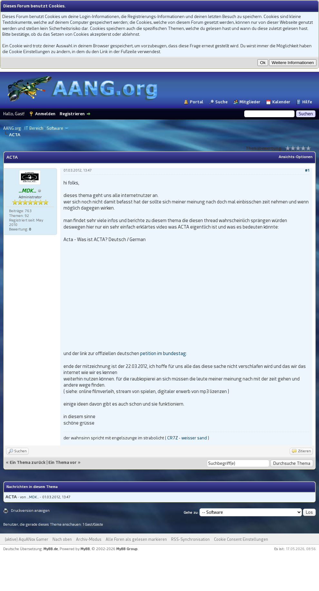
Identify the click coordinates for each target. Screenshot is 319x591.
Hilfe (307, 101)
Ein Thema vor (62, 462)
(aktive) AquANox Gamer (26, 539)
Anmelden (45, 113)
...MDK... (33, 497)
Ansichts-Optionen (296, 157)
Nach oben (62, 539)
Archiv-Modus (89, 539)
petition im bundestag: (163, 353)
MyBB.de (51, 549)
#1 (307, 170)
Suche (221, 101)
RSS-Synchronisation (190, 539)
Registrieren (72, 113)
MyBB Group (127, 549)
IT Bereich (33, 128)
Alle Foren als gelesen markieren (136, 539)
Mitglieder (249, 101)
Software (55, 128)
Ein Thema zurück (27, 462)
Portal (196, 101)
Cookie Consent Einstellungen (241, 539)
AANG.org (12, 128)
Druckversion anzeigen (30, 511)
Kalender (281, 101)
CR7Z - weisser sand (187, 438)
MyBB (85, 549)
